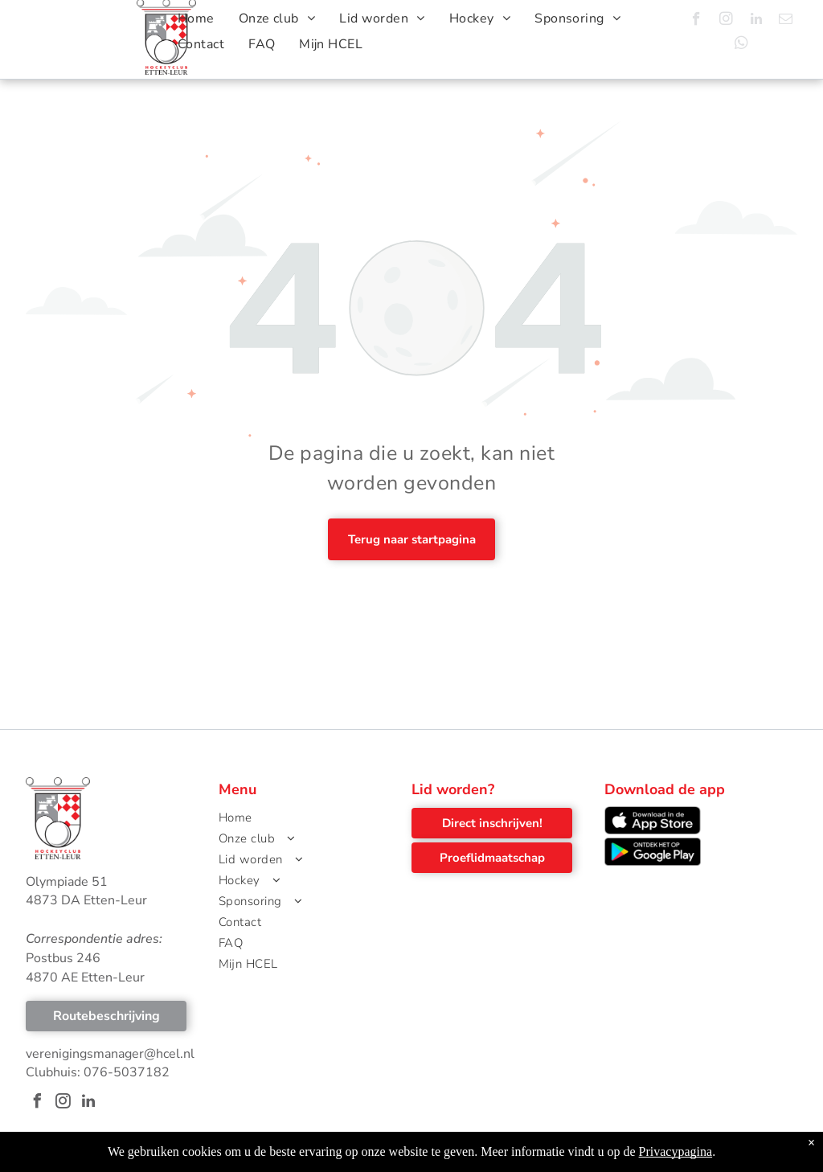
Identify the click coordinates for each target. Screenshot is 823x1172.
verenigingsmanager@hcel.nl (110, 1054)
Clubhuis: (53, 1072)
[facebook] (696, 21)
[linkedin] (756, 21)
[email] (786, 21)
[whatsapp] (741, 45)
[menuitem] (196, 18)
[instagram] (726, 21)
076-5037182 (127, 1072)
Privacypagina (676, 1161)
